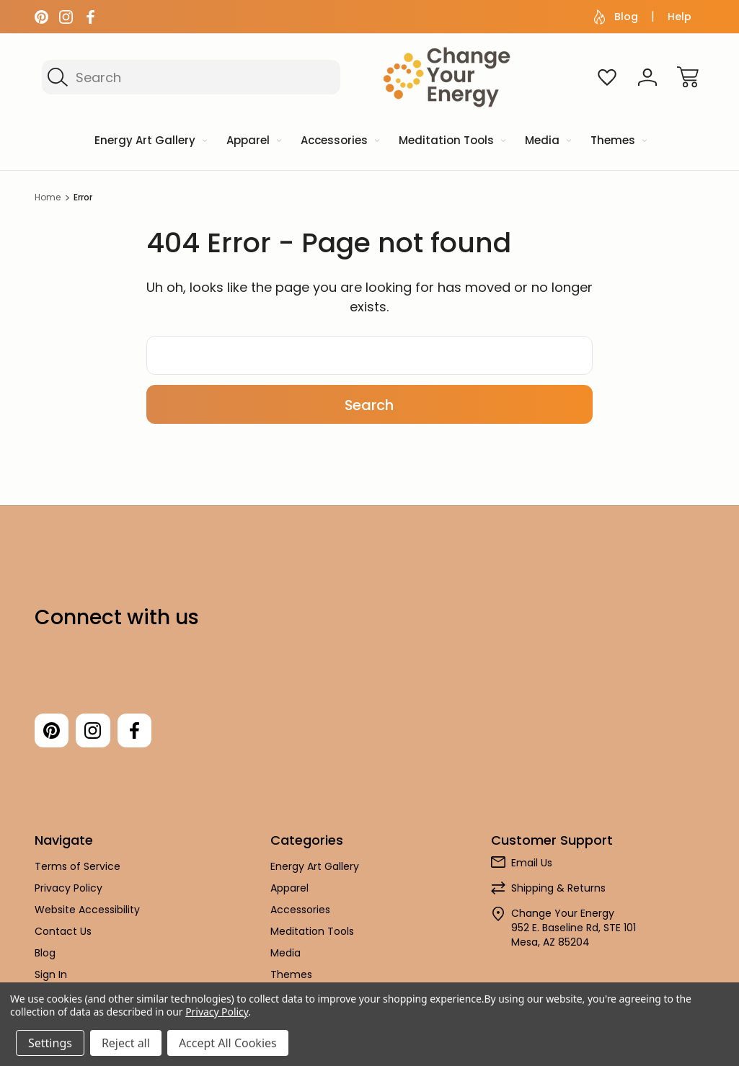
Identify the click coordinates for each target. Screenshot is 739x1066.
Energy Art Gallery (314, 867)
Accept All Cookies (228, 1043)
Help (679, 16)
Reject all (126, 1043)
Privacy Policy (68, 888)
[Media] (547, 141)
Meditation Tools (312, 932)
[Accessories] (339, 141)
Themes (291, 975)
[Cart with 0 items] (687, 77)
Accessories (300, 910)
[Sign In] (647, 77)
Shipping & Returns (558, 888)
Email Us (531, 863)
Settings (50, 1043)
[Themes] (617, 141)
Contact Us (63, 932)
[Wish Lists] (607, 77)
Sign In (51, 975)
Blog (616, 17)
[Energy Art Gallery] (150, 141)
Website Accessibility (87, 910)
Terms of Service (77, 867)
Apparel (289, 888)
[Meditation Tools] (451, 141)
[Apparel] (253, 141)
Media (285, 953)
